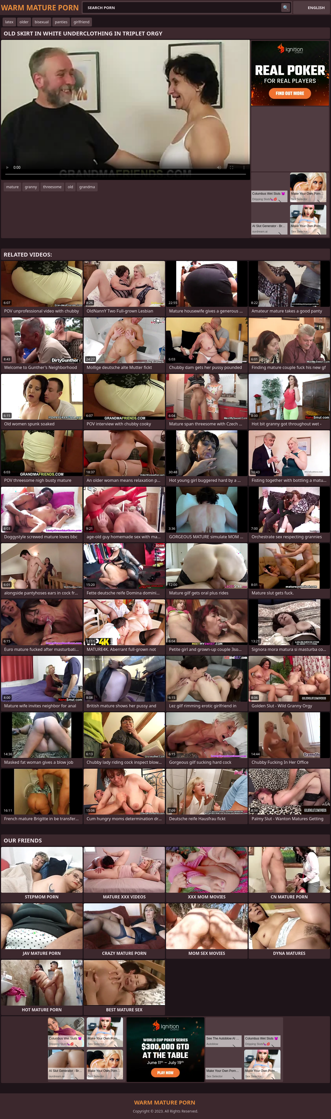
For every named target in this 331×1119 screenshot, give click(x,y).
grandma (87, 186)
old (70, 186)
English (316, 7)
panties (61, 21)
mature (12, 186)
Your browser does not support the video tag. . (125, 110)
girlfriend (81, 21)
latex (9, 21)
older (24, 21)
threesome (52, 186)
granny (31, 186)
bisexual (42, 21)
